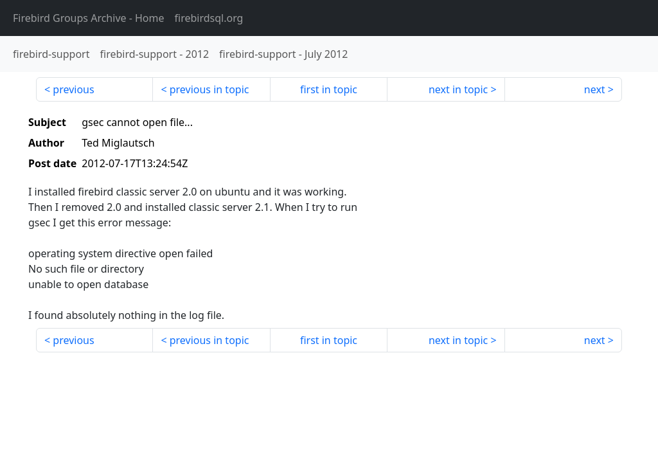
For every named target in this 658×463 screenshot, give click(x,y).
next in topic (458, 89)
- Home (88, 18)
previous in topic (209, 89)
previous (73, 89)
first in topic (328, 89)
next (594, 89)
